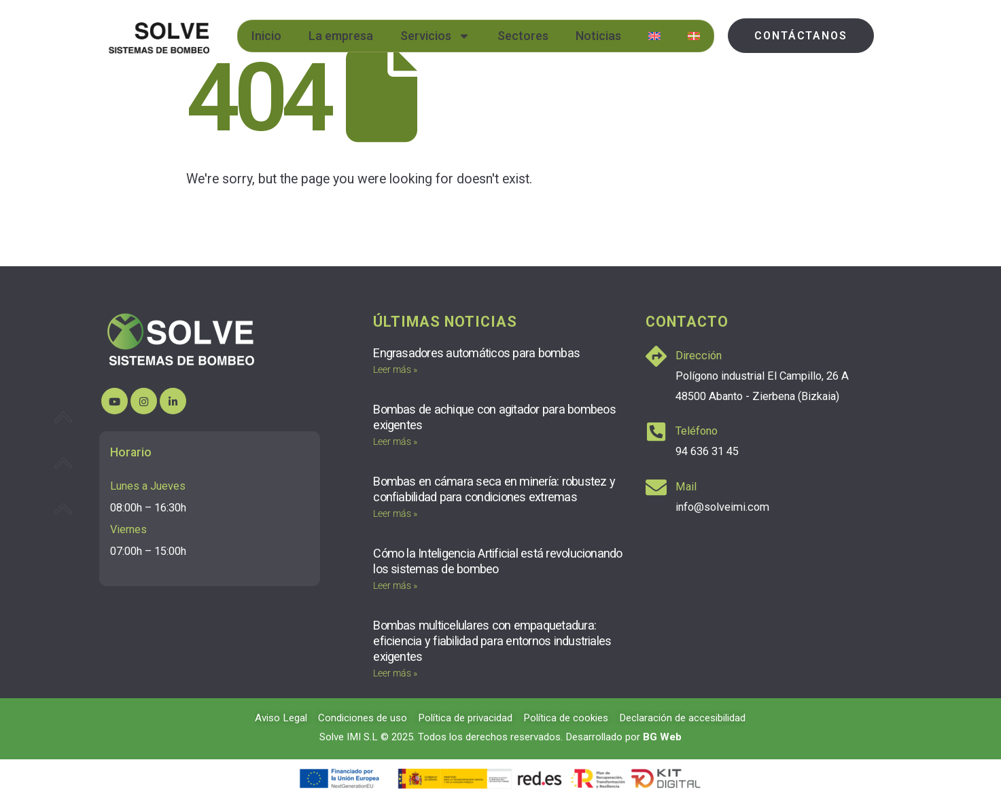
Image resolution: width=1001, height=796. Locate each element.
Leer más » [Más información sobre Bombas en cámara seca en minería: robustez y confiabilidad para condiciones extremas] (395, 513)
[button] (801, 35)
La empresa (341, 36)
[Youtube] (114, 401)
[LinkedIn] (173, 401)
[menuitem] (654, 36)
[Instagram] (143, 401)
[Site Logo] (158, 36)
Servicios (435, 36)
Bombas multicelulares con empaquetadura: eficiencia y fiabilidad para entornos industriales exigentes (492, 641)
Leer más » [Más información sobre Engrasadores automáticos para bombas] (395, 369)
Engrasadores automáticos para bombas (476, 353)
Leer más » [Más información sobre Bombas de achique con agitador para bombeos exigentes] (395, 441)
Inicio (266, 36)
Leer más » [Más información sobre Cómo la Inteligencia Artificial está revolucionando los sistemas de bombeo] (395, 585)
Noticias (598, 36)
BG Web (662, 737)
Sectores (522, 36)
